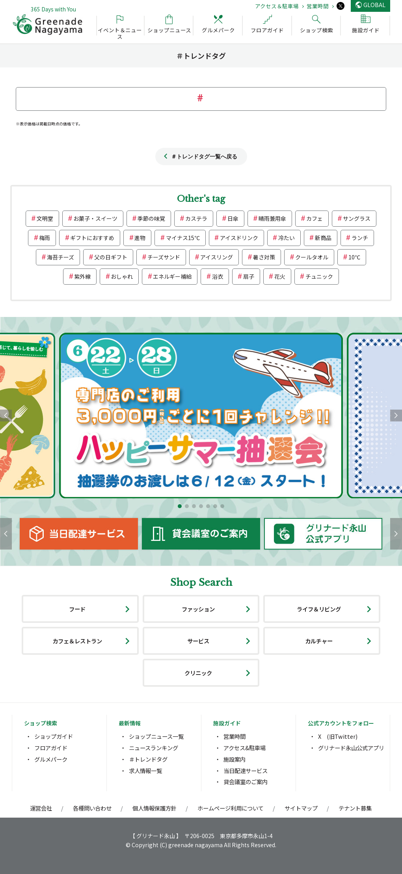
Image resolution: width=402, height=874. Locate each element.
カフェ (314, 218)
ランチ (360, 238)
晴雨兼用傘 (272, 218)
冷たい (286, 238)
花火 (279, 276)
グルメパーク (50, 759)
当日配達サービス (245, 770)
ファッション (198, 609)
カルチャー (319, 641)
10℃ (354, 257)
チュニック (319, 276)
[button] (180, 506)
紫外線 (82, 276)
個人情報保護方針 (154, 808)
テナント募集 (355, 808)
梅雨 (44, 238)
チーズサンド (163, 257)
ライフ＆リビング (319, 609)
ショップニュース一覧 (156, 736)
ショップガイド (53, 736)
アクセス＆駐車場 (277, 6)
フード (77, 609)
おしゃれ (122, 276)
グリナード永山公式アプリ (351, 748)
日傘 (232, 218)
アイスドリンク (239, 238)
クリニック (198, 673)
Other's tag (201, 199)
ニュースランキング (153, 748)
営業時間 (318, 6)
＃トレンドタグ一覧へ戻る (204, 156)
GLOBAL (374, 4)
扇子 (248, 276)
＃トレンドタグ (148, 759)
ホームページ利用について (230, 808)
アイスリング (216, 257)
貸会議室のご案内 (245, 781)
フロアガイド (50, 748)
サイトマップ (301, 808)
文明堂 (45, 218)
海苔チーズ (60, 257)
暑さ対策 (264, 257)
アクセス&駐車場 (244, 748)
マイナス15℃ (183, 238)
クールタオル (311, 257)
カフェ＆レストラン (77, 641)
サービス (198, 641)
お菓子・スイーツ (95, 218)
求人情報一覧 (145, 770)
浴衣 (217, 276)
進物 (139, 238)
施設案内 (234, 759)
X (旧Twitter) (337, 736)
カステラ (196, 218)
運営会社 (41, 808)
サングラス (356, 218)
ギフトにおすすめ (92, 238)
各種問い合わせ (92, 808)
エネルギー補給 (172, 276)
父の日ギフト (110, 257)
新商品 (323, 238)
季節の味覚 (151, 218)
